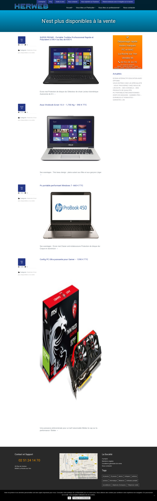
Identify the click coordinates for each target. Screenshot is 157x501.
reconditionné (107, 485)
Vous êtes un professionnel (109, 7)
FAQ (50, 1)
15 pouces (114, 476)
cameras (105, 480)
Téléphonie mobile (133, 485)
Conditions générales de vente (112, 463)
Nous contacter (72, 1)
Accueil (69, 7)
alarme (121, 476)
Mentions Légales (107, 461)
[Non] (154, 495)
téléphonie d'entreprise (119, 485)
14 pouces (106, 476)
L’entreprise (41, 1)
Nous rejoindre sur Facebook (90, 1)
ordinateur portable (131, 480)
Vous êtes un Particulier (85, 7)
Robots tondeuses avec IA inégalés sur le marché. (118, 1)
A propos (105, 459)
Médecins (121, 480)
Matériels (30, 50)
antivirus (134, 476)
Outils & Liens (60, 1)
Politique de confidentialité (81, 498)
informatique (113, 480)
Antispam (127, 476)
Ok (69, 498)
